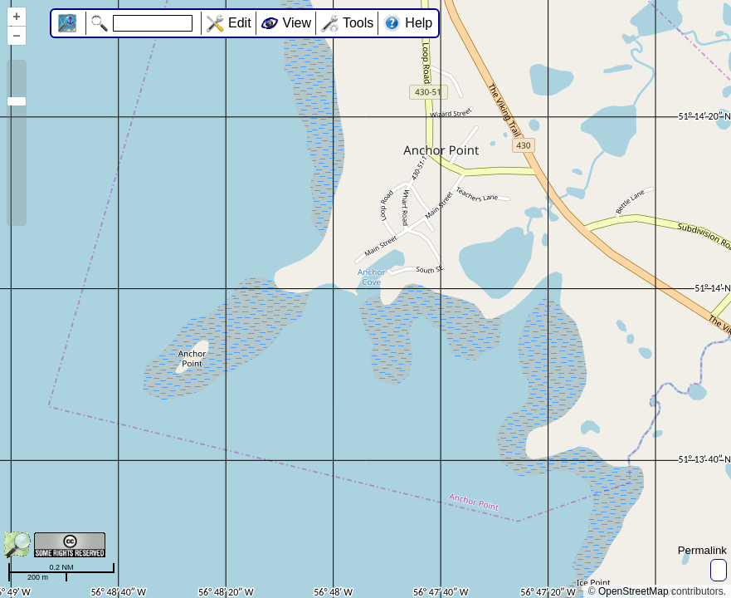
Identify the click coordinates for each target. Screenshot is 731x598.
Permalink (702, 550)
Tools (358, 23)
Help (418, 23)
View (297, 23)
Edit (239, 23)
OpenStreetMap (633, 591)
